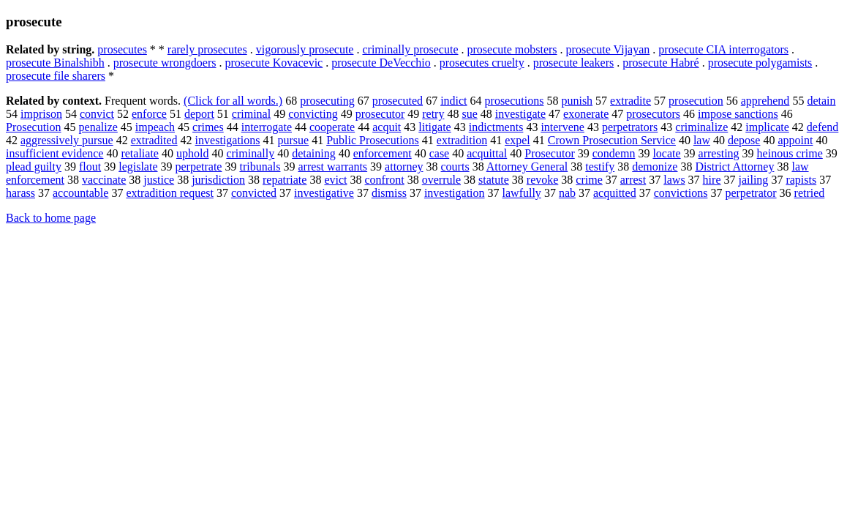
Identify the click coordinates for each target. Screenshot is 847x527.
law (701, 140)
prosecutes (122, 49)
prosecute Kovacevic (274, 62)
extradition (462, 140)
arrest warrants (332, 166)
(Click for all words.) (233, 100)
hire (712, 179)
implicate (767, 127)
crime (589, 179)
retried (809, 193)
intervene (562, 127)
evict (335, 179)
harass (20, 193)
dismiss (389, 193)
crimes (208, 127)
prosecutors (653, 114)
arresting (719, 153)
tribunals (259, 166)
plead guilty (33, 166)
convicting (313, 114)
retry (433, 114)
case (439, 153)
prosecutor (380, 114)
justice (158, 179)
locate (666, 153)
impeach (155, 127)
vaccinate (104, 179)
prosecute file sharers (55, 76)
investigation (454, 193)
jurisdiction (218, 179)
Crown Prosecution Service (612, 140)
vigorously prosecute (305, 49)
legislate (137, 166)
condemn (614, 153)
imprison (41, 114)
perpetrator (750, 193)
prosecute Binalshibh (55, 62)
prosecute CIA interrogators (723, 49)
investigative (324, 193)
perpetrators (630, 127)
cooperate (332, 127)
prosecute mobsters (512, 49)
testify (599, 166)
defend (823, 127)
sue (469, 114)
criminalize (701, 127)
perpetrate (199, 166)
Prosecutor (549, 153)
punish (576, 100)
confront (384, 179)
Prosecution (33, 127)
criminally (250, 153)
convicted (253, 193)
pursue (293, 140)
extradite (630, 100)
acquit (386, 127)
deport (199, 114)
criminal (251, 114)
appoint (795, 140)
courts (455, 166)
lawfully (521, 193)
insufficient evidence (54, 153)
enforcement (382, 153)
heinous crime (790, 153)
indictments (496, 127)
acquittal (487, 153)
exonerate (586, 114)
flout (90, 166)
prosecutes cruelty (482, 62)
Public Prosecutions (372, 140)
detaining (314, 153)
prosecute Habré (660, 62)
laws (674, 179)
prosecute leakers (573, 62)
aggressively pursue (66, 140)
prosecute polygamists (760, 62)
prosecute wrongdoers (165, 62)
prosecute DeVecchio (381, 62)
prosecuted (397, 100)
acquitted (614, 193)
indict (453, 100)
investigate (520, 114)
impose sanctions (738, 114)
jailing (753, 179)
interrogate (266, 127)
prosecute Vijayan (608, 49)
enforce (149, 114)
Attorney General (527, 166)
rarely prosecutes (207, 49)
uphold (192, 153)
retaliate (140, 153)
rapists (801, 179)
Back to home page (51, 218)
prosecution (696, 100)
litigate (434, 127)
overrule (441, 179)
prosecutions (514, 100)
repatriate (284, 179)
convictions (681, 193)
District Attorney (734, 166)
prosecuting (327, 100)
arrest (633, 179)
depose (744, 140)
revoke (543, 179)
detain (821, 100)
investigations (227, 140)
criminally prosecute (410, 49)
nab (567, 193)
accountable (80, 193)
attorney (404, 166)
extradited (154, 140)
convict (97, 114)
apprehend (765, 100)
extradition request (170, 193)
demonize (654, 166)
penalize (98, 127)
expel (517, 140)
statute (493, 179)
